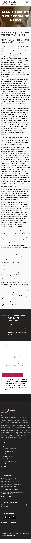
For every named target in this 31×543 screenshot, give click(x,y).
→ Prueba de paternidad (8, 461)
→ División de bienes (7, 456)
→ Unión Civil (5, 466)
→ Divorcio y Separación (8, 448)
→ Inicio (3, 446)
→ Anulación (5, 464)
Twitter (10, 517)
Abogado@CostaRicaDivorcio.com (14, 497)
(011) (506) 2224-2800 (12, 489)
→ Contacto (5, 469)
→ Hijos (3, 454)
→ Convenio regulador (7, 459)
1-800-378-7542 (7, 494)
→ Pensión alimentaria (8, 451)
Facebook (6, 517)
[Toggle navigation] (26, 3)
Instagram (14, 517)
